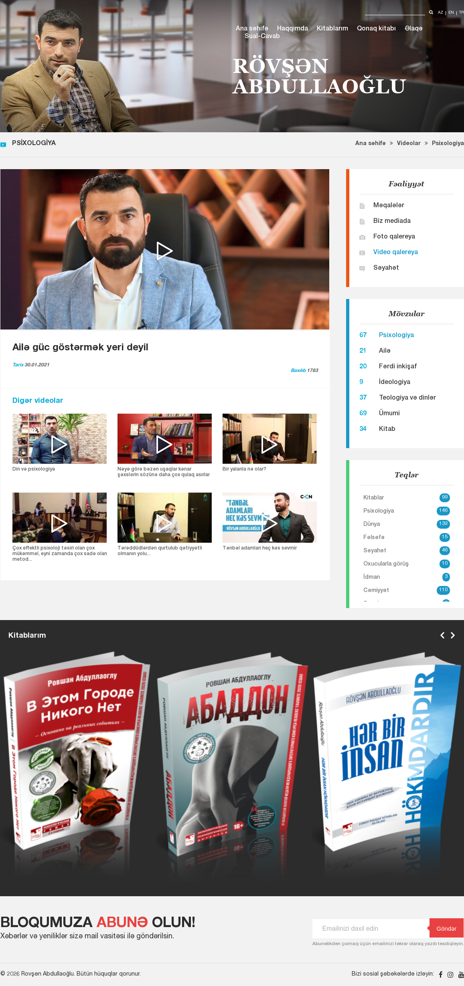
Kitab (387, 429)
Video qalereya (395, 253)
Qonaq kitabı (376, 29)
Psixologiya (448, 144)
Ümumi (389, 414)
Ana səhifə (252, 29)
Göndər (443, 928)
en (451, 13)
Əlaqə (414, 29)
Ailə (385, 351)
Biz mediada (392, 221)
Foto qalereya (394, 237)
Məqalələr (388, 206)
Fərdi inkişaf (398, 367)
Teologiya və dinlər (407, 398)
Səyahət (386, 268)
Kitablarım (332, 29)
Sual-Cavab (262, 37)
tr (461, 13)
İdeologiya (394, 383)
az (440, 13)
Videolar (409, 144)
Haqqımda (292, 29)
